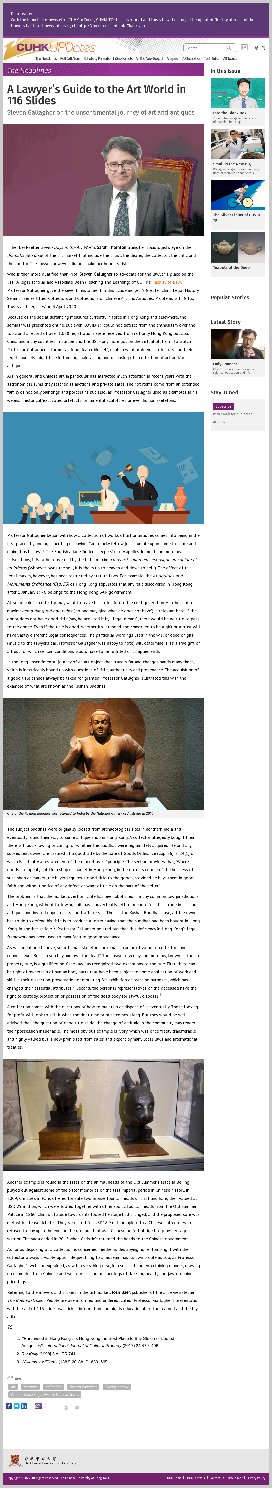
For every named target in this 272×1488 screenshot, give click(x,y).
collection (53, 1386)
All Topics (230, 59)
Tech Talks (211, 59)
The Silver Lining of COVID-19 (237, 217)
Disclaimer (235, 1478)
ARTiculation (191, 59)
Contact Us (216, 1478)
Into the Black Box (229, 113)
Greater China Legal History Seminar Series (45, 1394)
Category (244, 47)
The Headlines (46, 59)
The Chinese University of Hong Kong (42, 1461)
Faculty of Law (166, 282)
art (13, 1386)
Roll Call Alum (70, 59)
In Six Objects (122, 59)
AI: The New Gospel (149, 59)
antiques (30, 1386)
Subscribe (223, 406)
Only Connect (225, 364)
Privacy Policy (255, 1478)
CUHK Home (173, 1478)
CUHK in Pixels (195, 1478)
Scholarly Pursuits (96, 59)
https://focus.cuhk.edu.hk (102, 25)
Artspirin (173, 59)
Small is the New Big (232, 164)
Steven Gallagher (83, 1386)
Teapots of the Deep (231, 267)
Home (59, 45)
